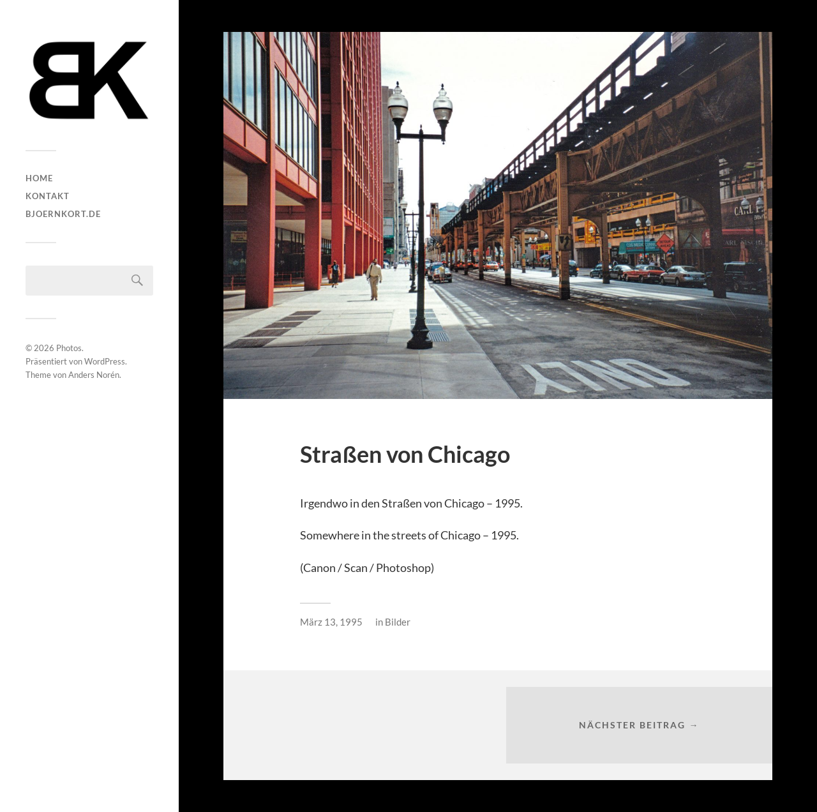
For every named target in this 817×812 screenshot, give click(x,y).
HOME (39, 178)
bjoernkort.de (63, 214)
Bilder (397, 622)
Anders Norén (93, 375)
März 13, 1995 (331, 622)
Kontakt (48, 196)
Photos (69, 348)
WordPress (104, 361)
